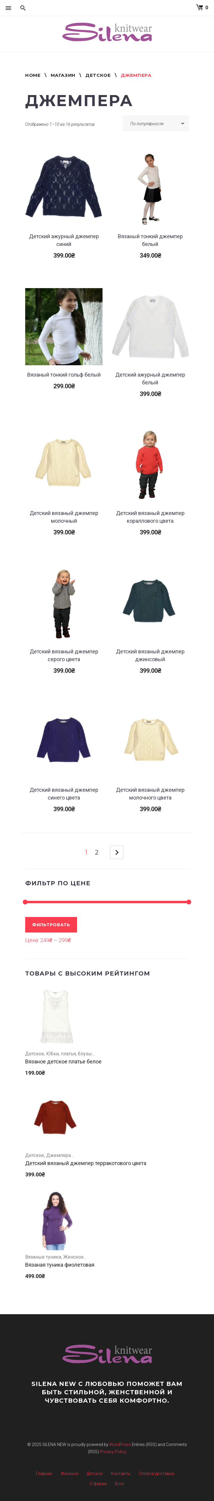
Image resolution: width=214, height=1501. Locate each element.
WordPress (120, 1444)
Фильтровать (51, 924)
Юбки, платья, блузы (69, 1054)
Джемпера (58, 1155)
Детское (98, 75)
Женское (73, 1257)
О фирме (98, 1483)
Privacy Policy (113, 1451)
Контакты (120, 1473)
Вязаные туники (43, 1257)
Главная (44, 1473)
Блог (120, 1483)
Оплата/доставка (156, 1473)
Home (32, 75)
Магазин (63, 75)
